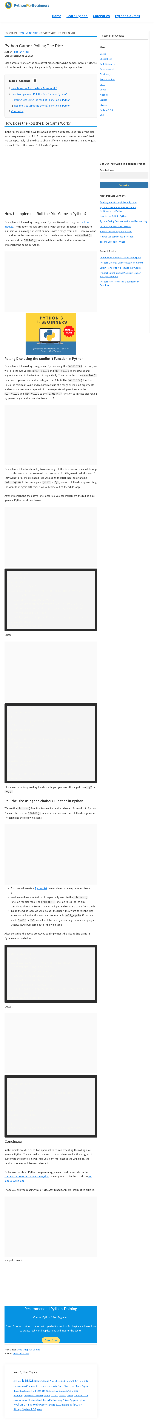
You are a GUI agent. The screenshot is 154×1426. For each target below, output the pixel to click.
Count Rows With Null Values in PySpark (120, 257)
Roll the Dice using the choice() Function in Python (42, 105)
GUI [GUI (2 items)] (75, 1391)
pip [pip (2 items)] (67, 1395)
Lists (102, 84)
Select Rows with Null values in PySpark (120, 267)
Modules (104, 94)
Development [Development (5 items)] (25, 1386)
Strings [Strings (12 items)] (18, 1404)
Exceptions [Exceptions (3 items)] (28, 1391)
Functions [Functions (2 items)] (62, 1391)
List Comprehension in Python (115, 226)
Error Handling (107, 79)
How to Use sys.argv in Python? (116, 231)
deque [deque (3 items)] (16, 1386)
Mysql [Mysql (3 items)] (60, 1395)
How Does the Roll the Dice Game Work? (34, 88)
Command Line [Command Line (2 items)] (20, 1381)
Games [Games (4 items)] (70, 1390)
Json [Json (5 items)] (79, 1390)
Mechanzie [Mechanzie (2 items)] (23, 1395)
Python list (41, 884)
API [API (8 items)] (15, 1376)
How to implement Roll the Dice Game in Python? (39, 94)
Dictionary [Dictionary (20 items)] (39, 1386)
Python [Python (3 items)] (82, 1395)
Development (107, 69)
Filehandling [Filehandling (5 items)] (39, 1390)
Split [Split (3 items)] (80, 1400)
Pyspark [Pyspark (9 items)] (73, 1395)
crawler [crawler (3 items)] (54, 1381)
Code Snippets (24, 1344)
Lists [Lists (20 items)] (85, 1390)
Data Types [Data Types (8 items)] (82, 1381)
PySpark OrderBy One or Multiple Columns (121, 262)
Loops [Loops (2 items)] (16, 1395)
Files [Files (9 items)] (47, 1390)
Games (36, 1344)
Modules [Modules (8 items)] (32, 1395)
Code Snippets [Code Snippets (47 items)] (77, 1376)
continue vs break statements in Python (27, 1171)
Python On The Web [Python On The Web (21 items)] (26, 1399)
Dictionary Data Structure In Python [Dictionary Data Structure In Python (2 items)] (59, 1386)
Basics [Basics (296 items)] (28, 1375)
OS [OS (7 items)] (64, 1395)
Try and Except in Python (112, 241)
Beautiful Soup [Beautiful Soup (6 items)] (41, 1376)
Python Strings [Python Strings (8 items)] (47, 1399)
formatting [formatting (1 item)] (54, 1391)
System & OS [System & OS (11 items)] (29, 1404)
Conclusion (17, 111)
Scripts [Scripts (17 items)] (73, 1399)
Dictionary (105, 74)
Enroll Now (51, 1335)
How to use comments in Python (117, 236)
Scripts (103, 99)
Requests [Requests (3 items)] (65, 1400)
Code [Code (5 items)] (63, 1376)
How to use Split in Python (113, 216)
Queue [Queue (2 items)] (58, 1400)
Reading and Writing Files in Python (118, 202)
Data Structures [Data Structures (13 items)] (66, 1381)
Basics (103, 53)
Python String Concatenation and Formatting (123, 221)
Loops (103, 89)
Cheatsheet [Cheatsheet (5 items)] (55, 1376)
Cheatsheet (106, 58)
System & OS (106, 110)
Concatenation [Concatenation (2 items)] (45, 1381)
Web (102, 115)
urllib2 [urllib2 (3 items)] (39, 1404)
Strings (103, 104)
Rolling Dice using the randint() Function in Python (42, 100)
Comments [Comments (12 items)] (32, 1381)
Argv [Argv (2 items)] (19, 1376)
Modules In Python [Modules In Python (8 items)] (47, 1395)
